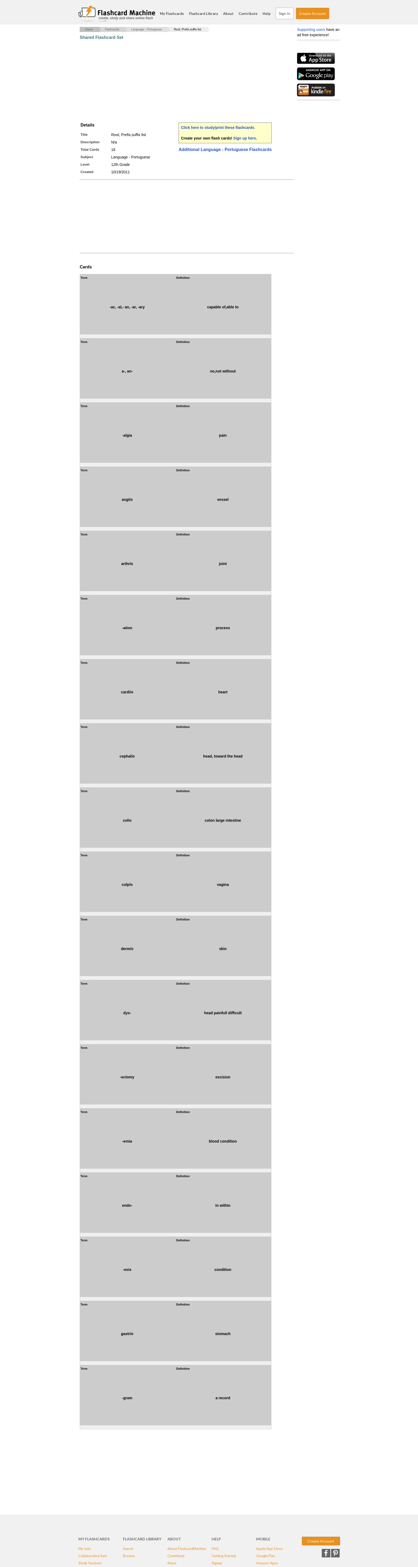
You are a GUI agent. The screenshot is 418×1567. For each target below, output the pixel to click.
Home (89, 29)
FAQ (215, 1548)
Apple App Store (269, 1548)
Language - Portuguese (146, 29)
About (228, 13)
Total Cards (90, 150)
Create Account (312, 13)
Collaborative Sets (92, 1556)
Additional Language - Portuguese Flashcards (225, 149)
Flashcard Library (203, 13)
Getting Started (224, 1556)
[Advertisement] (177, 81)
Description (90, 142)
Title (84, 135)
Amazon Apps (267, 1563)
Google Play (265, 1556)
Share (171, 1563)
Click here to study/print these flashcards (217, 127)
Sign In (284, 13)
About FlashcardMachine (186, 1548)
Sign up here (244, 138)
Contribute (248, 13)
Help (267, 13)
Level (85, 164)
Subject (87, 157)
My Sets (84, 1548)
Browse (129, 1556)
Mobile (263, 1539)
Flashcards (112, 29)
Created (87, 172)
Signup (217, 1563)
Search (334, 13)
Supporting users (311, 29)
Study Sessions (90, 1563)
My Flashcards (172, 13)
